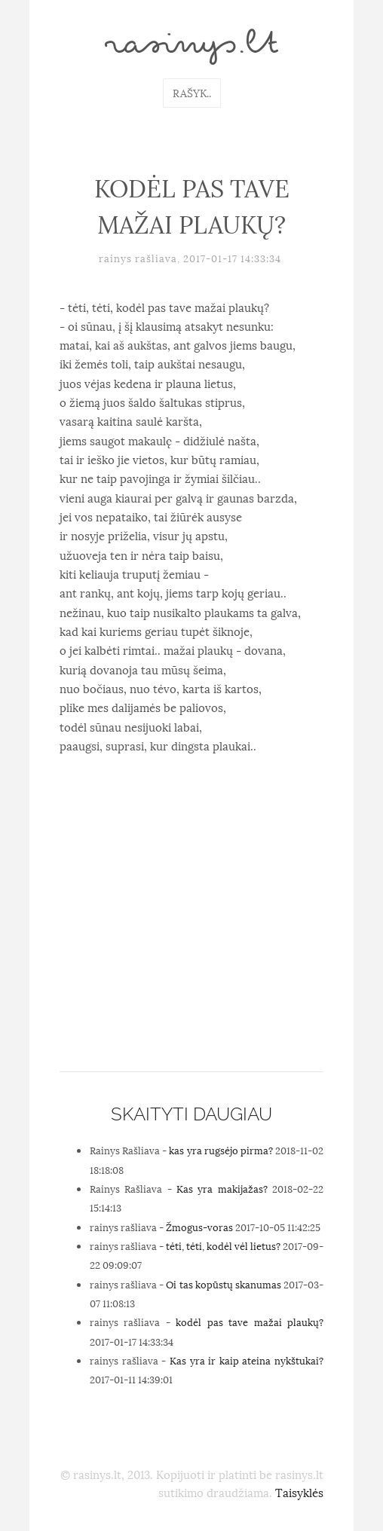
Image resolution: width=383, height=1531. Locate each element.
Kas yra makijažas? (222, 1188)
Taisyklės (299, 1492)
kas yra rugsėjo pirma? (220, 1149)
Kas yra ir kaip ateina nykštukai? (246, 1360)
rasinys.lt (191, 47)
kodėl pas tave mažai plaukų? (249, 1321)
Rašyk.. (192, 92)
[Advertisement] (191, 950)
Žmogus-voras (199, 1226)
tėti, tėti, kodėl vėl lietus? (223, 1245)
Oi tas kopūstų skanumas (223, 1283)
